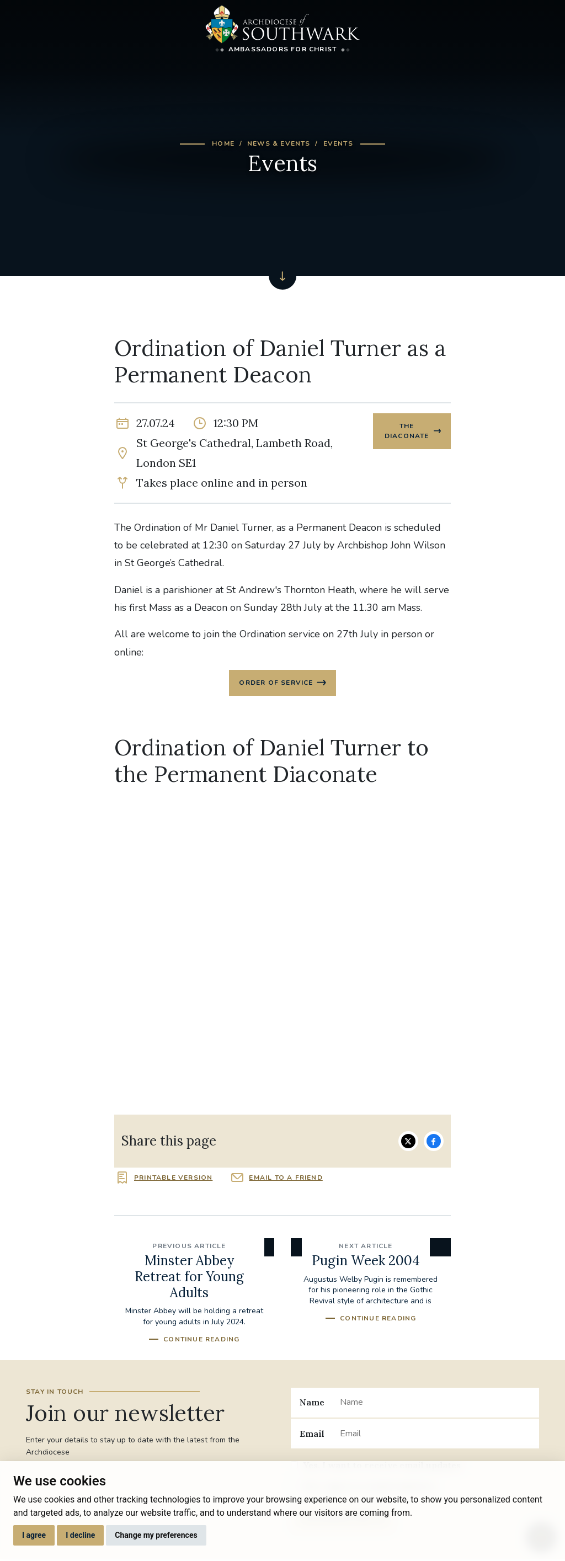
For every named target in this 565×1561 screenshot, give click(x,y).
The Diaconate (406, 431)
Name (312, 1403)
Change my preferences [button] (156, 1535)
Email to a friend (285, 1178)
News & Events (279, 143)
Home (223, 143)
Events (338, 143)
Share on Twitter (408, 1142)
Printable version (173, 1178)
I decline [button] (80, 1535)
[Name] (435, 1403)
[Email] (435, 1435)
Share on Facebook (434, 1142)
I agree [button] (34, 1535)
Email (312, 1434)
